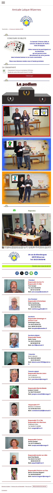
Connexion (4, 490)
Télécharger (29, 76)
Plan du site (28, 486)
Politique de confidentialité (17, 486)
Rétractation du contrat (39, 486)
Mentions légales (6, 486)
